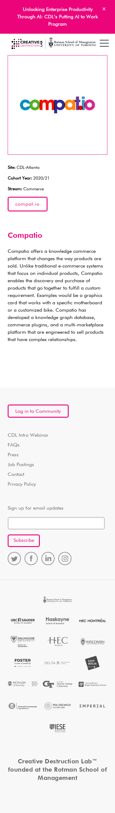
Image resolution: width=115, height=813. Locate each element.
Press (13, 455)
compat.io (27, 204)
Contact (16, 474)
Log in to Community (38, 411)
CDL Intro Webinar (28, 435)
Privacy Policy (22, 484)
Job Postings (21, 464)
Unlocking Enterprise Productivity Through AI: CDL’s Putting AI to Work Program (57, 17)
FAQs (14, 445)
